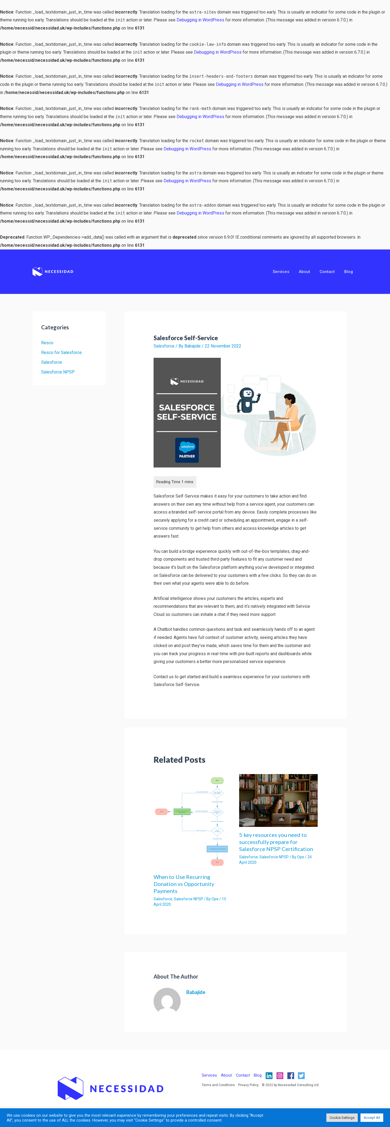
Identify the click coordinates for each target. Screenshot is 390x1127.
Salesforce (51, 362)
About (307, 271)
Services (285, 271)
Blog (349, 271)
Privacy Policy (248, 1085)
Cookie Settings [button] (342, 1118)
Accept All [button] (372, 1118)
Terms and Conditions (218, 1085)
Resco (47, 342)
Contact (329, 271)
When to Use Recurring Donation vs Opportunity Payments (184, 883)
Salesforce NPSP (58, 372)
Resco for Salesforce (61, 352)
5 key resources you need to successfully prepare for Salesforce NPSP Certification (276, 842)
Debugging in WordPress (200, 19)
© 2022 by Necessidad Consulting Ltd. (290, 1085)
